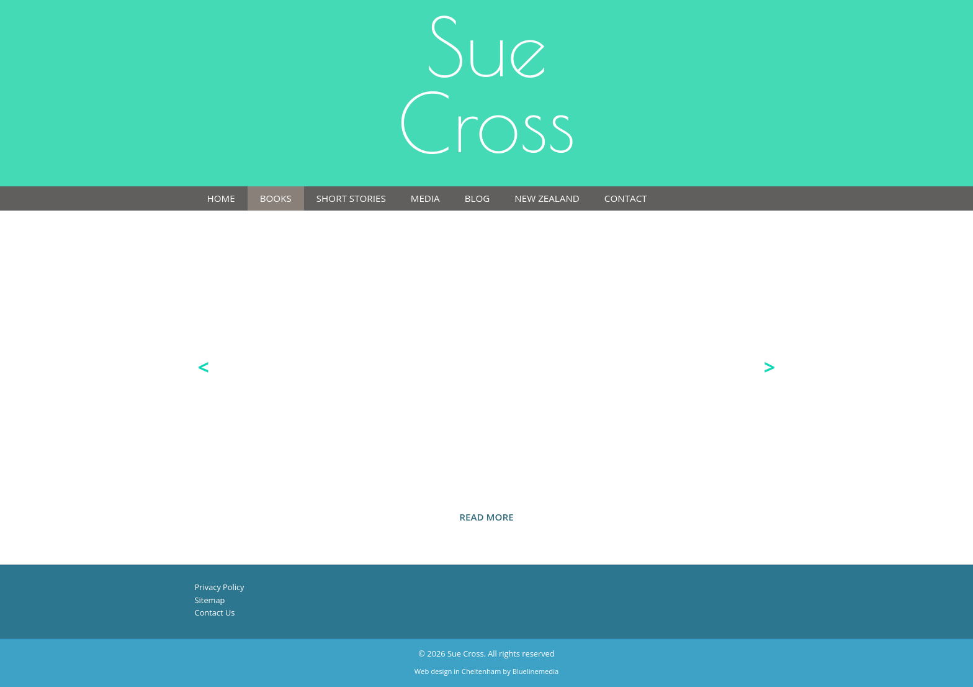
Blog (477, 198)
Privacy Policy (219, 587)
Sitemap (210, 600)
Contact (625, 198)
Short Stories (351, 198)
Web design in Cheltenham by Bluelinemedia (486, 671)
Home (221, 198)
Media (425, 198)
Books (276, 198)
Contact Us (215, 612)
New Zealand (547, 198)
